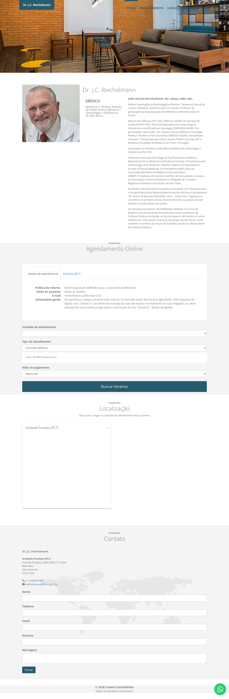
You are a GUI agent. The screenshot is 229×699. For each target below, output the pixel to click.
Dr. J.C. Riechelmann (36, 5)
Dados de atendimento (43, 274)
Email (26, 621)
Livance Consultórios (119, 687)
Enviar (29, 670)
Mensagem (29, 650)
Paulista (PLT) (71, 274)
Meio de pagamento (35, 367)
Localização (178, 8)
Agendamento (152, 8)
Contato (200, 8)
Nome (26, 592)
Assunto (27, 635)
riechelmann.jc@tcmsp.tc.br (41, 584)
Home (131, 8)
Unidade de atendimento (39, 327)
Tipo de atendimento (36, 341)
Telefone (28, 606)
